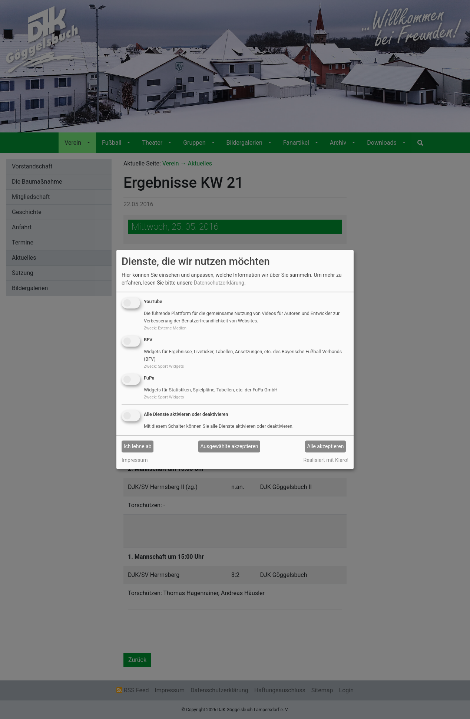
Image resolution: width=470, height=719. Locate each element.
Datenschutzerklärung (219, 283)
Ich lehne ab (138, 446)
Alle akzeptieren (325, 446)
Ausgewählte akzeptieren (229, 446)
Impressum (135, 460)
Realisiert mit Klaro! (326, 460)
